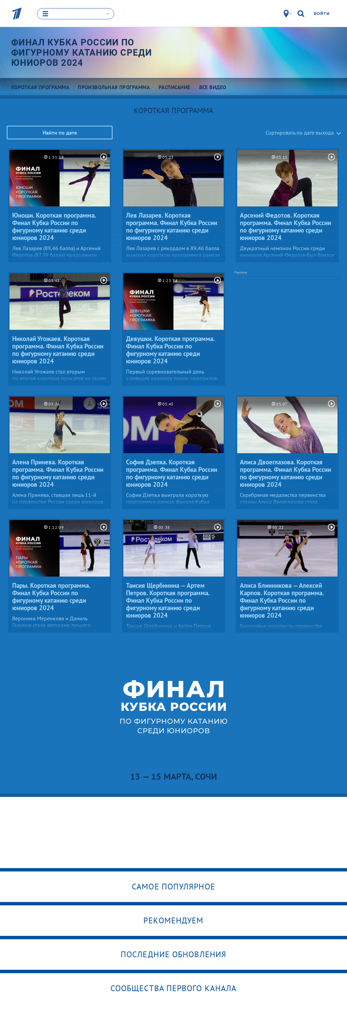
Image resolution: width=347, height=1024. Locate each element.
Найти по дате (60, 132)
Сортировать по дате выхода (300, 132)
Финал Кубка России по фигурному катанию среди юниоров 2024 (81, 52)
